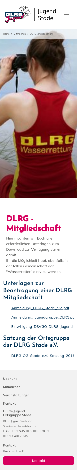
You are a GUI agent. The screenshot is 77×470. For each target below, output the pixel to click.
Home (6, 33)
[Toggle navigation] (66, 14)
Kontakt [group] (38, 460)
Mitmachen (20, 33)
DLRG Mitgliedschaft (41, 33)
